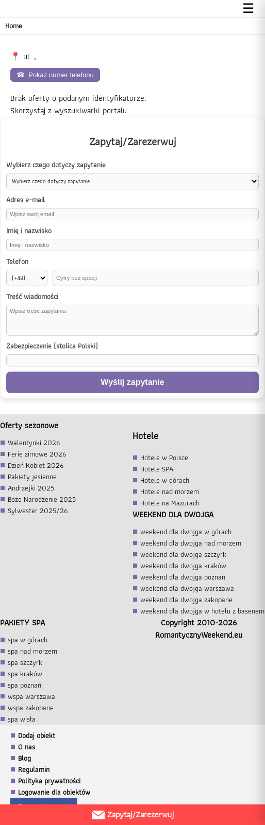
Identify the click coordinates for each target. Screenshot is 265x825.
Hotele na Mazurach (170, 502)
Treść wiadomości (32, 296)
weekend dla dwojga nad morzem (190, 543)
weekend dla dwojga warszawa (187, 588)
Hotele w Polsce (164, 457)
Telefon (17, 261)
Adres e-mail (25, 200)
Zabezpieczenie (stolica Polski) (52, 346)
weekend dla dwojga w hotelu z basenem (202, 611)
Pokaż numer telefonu (55, 75)
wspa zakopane (31, 707)
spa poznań (24, 685)
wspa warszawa (31, 696)
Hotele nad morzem (169, 491)
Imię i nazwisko (29, 230)
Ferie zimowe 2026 (37, 454)
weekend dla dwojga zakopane (186, 599)
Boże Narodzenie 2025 (42, 499)
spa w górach (27, 639)
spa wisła (22, 719)
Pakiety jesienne (32, 476)
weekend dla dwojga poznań (182, 577)
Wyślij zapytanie (132, 382)
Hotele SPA (156, 469)
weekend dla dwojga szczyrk (183, 554)
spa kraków (25, 673)
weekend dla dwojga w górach (185, 531)
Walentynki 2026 (34, 442)
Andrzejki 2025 (31, 488)
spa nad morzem (32, 651)
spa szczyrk (25, 662)
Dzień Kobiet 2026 (35, 465)
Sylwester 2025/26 (38, 510)
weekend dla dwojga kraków (183, 565)
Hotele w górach (164, 480)
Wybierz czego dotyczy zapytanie (56, 165)
